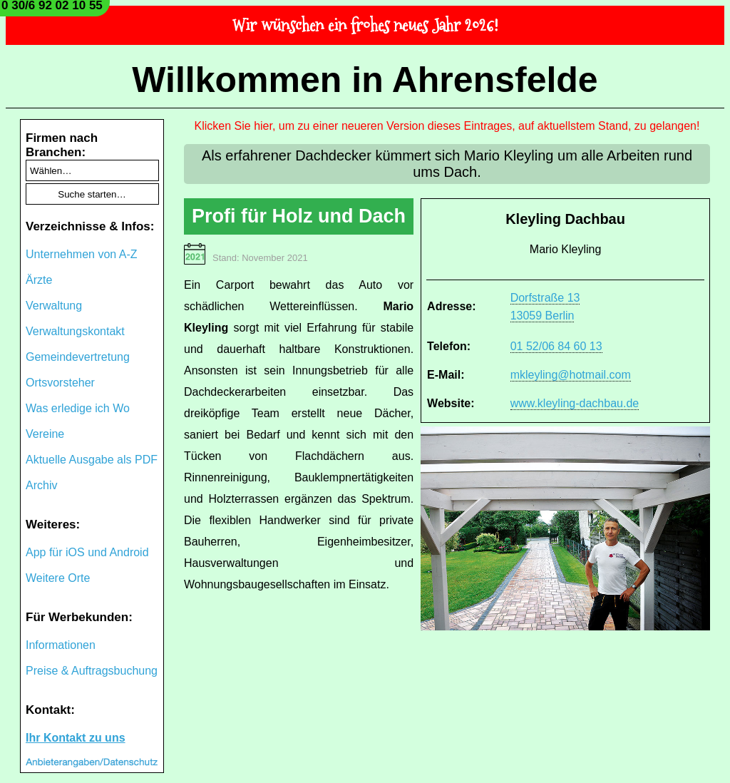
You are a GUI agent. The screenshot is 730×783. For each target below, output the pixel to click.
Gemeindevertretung (78, 357)
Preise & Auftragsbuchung (92, 671)
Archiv (41, 485)
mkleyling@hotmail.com (570, 375)
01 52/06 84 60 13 (556, 346)
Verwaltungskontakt (75, 331)
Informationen (61, 645)
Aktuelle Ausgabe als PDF (92, 460)
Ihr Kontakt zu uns (75, 738)
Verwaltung (54, 306)
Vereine (45, 434)
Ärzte (39, 280)
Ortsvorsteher (60, 383)
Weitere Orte (58, 578)
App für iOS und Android (87, 552)
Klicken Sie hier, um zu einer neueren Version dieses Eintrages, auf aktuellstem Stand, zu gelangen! (447, 126)
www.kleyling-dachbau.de (574, 403)
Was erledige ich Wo (78, 408)
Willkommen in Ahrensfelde (364, 80)
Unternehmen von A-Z (82, 254)
